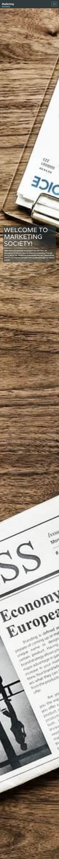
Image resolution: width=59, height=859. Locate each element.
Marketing (8, 5)
